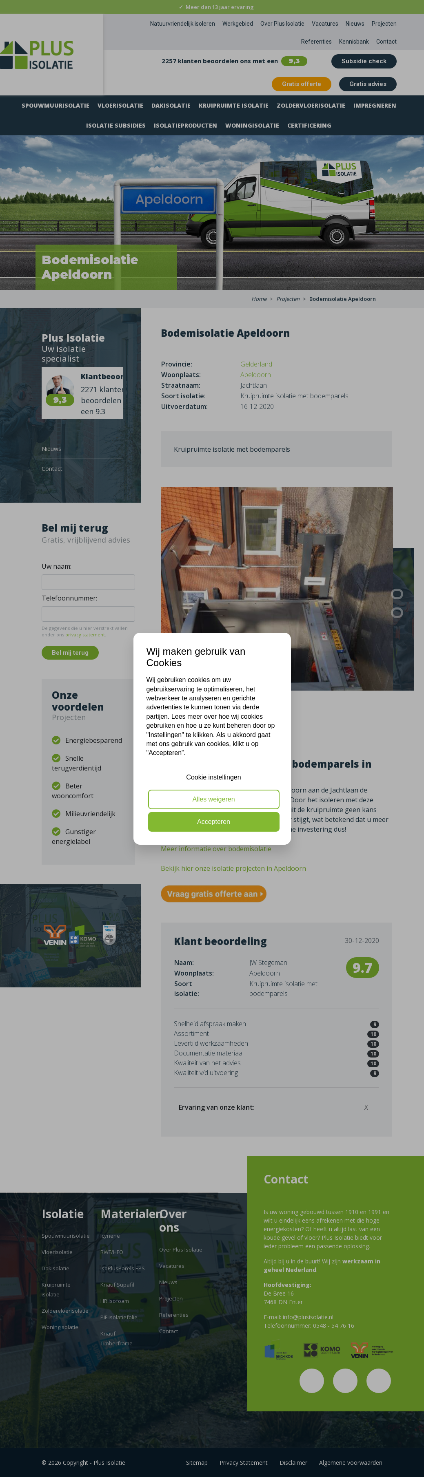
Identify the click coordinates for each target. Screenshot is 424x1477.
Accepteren (213, 821)
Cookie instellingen (213, 777)
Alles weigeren (213, 799)
